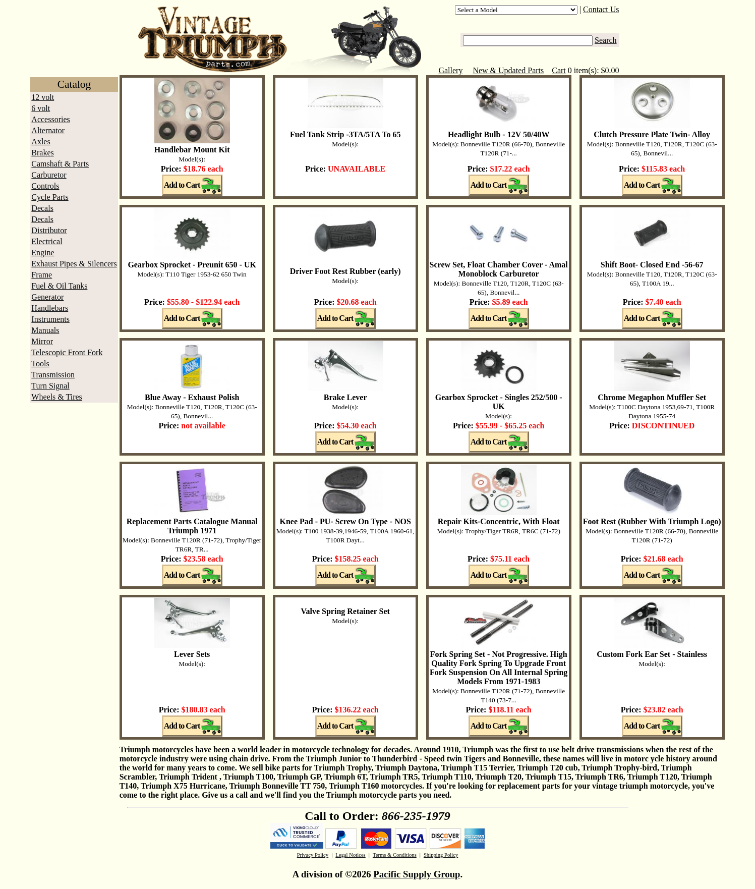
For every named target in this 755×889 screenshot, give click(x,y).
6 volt (40, 108)
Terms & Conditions (395, 855)
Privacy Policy (312, 855)
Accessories (50, 119)
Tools (40, 363)
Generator (47, 297)
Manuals (45, 330)
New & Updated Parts (508, 70)
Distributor (49, 230)
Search (606, 40)
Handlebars (49, 308)
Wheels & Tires (56, 397)
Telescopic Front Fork (66, 352)
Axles (40, 141)
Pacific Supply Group (416, 874)
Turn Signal (50, 385)
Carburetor (48, 175)
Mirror (42, 341)
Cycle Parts (49, 197)
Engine (42, 252)
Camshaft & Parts (60, 163)
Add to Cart (182, 185)
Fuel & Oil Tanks (59, 286)
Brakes (42, 152)
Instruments (50, 319)
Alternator (48, 130)
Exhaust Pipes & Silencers (74, 263)
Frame (41, 274)
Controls (45, 186)
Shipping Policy (441, 855)
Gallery (450, 70)
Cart (559, 70)
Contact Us (601, 9)
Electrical (46, 241)
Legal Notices (350, 855)
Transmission (53, 374)
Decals (42, 208)
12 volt (42, 97)
